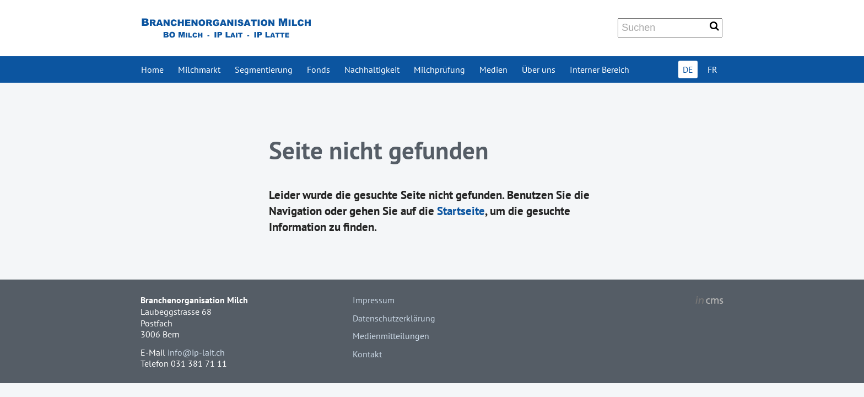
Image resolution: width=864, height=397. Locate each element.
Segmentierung (264, 69)
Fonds (318, 69)
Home (152, 69)
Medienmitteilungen (391, 335)
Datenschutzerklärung (394, 318)
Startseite (461, 210)
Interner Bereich (599, 69)
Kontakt (367, 354)
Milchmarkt (199, 69)
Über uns (538, 69)
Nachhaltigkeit (371, 69)
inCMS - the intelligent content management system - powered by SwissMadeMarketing (709, 301)
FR (712, 69)
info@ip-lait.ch (196, 352)
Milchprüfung (439, 69)
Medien (493, 69)
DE (688, 69)
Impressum (374, 299)
